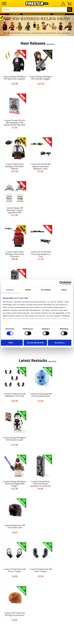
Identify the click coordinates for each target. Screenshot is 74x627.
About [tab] (64, 290)
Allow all (59, 343)
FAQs (37, 550)
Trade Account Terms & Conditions (37, 561)
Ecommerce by (37, 624)
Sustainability (37, 533)
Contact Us (37, 542)
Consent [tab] (10, 290)
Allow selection (35, 343)
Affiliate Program (37, 565)
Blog (37, 511)
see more (50, 44)
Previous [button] (3, 443)
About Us (37, 503)
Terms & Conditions (37, 520)
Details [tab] (28, 290)
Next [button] (71, 443)
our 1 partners (16, 302)
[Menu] (4, 4)
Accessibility (37, 529)
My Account (37, 498)
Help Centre (37, 546)
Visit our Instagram (37, 578)
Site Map (37, 537)
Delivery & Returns (37, 516)
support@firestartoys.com (37, 553)
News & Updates (37, 507)
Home (37, 494)
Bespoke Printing (37, 557)
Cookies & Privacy (37, 524)
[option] (37, 25)
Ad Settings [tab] (46, 290)
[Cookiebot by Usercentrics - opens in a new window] (61, 283)
